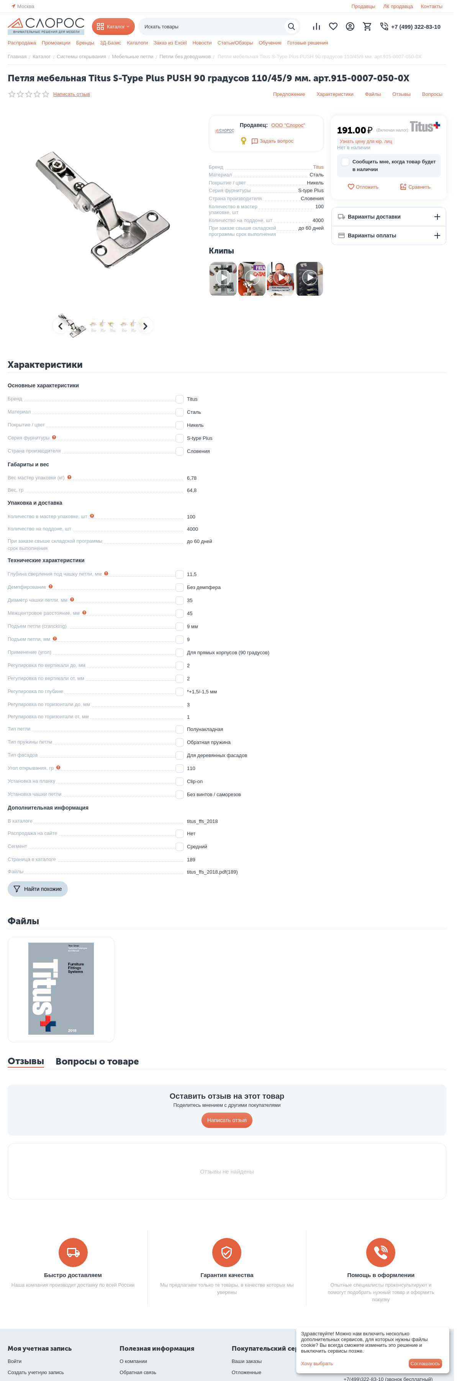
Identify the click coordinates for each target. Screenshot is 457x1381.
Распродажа (22, 43)
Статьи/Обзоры (235, 43)
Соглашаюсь (425, 1363)
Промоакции (56, 43)
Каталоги (137, 43)
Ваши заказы (247, 1361)
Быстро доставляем (73, 1275)
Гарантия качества (226, 1275)
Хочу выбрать (317, 1363)
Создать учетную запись (36, 1372)
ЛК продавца (398, 6)
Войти (14, 1361)
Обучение (270, 43)
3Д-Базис (110, 43)
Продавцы (363, 6)
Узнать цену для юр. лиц (366, 141)
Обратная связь (138, 1372)
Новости (201, 43)
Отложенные (246, 1372)
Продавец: (254, 125)
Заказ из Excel (170, 43)
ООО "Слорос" (288, 125)
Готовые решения (307, 43)
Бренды (85, 43)
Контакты (431, 6)
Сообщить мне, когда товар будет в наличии (388, 165)
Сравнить (415, 187)
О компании (133, 1361)
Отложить (362, 187)
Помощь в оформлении (381, 1275)
